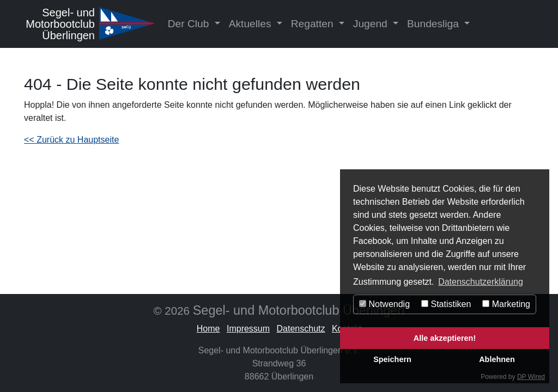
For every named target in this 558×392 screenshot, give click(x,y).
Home (208, 328)
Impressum (248, 328)
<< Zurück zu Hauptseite (71, 139)
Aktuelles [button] (251, 23)
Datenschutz (301, 328)
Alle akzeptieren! (445, 338)
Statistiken (446, 304)
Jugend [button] (371, 23)
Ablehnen (497, 359)
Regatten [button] (313, 23)
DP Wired (531, 377)
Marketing (506, 304)
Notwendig (384, 304)
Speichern (392, 359)
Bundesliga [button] (434, 23)
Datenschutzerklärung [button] (480, 281)
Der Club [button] (190, 23)
